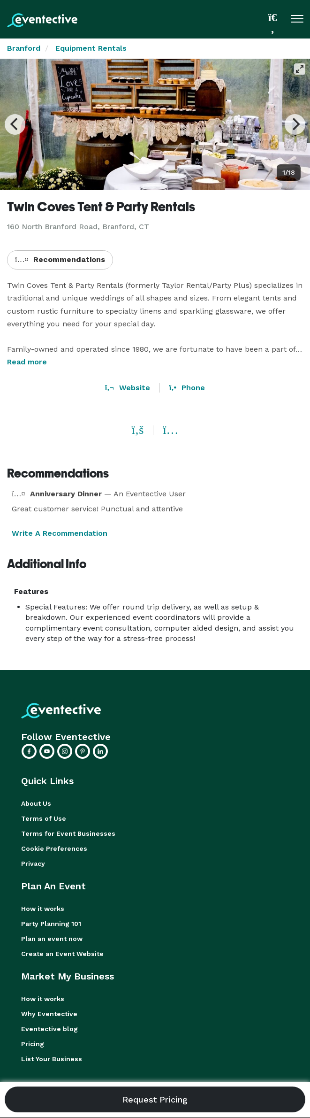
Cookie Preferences (54, 848)
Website (127, 387)
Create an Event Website (62, 953)
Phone (187, 387)
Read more (27, 361)
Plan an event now (52, 938)
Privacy (33, 863)
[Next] (295, 124)
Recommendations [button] (60, 259)
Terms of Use (43, 818)
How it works (42, 908)
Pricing (32, 1044)
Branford (23, 48)
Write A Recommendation (59, 533)
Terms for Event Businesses (68, 833)
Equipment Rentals (91, 48)
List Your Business (51, 1059)
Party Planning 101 (51, 923)
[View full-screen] (299, 69)
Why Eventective (49, 1014)
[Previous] (15, 124)
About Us (36, 803)
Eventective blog (49, 1029)
